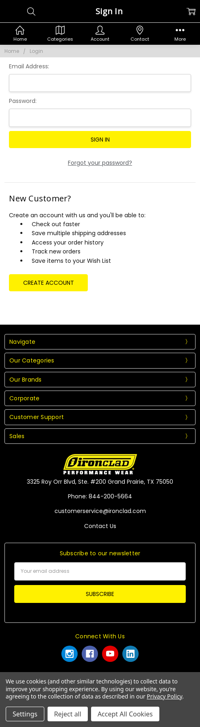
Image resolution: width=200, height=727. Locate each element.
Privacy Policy (164, 696)
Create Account (48, 283)
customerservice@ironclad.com (100, 511)
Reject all (67, 714)
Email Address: (29, 66)
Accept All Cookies (125, 714)
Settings (25, 714)
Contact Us (100, 526)
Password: (23, 101)
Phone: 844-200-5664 (100, 496)
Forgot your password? (100, 163)
